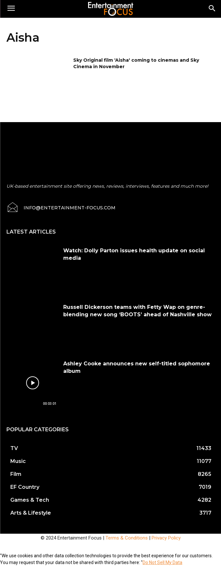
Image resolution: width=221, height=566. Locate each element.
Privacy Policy (166, 538)
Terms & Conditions (126, 538)
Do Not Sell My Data (162, 562)
